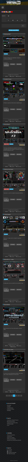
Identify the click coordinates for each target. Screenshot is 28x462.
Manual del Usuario (11, 421)
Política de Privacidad (11, 438)
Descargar (9, 405)
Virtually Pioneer (7, 79)
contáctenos (9, 436)
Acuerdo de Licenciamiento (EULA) (14, 440)
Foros (8, 425)
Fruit (24, 53)
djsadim (23, 369)
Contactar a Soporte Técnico (12, 420)
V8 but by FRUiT (7, 34)
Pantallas (9, 410)
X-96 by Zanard (7, 214)
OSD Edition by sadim (8, 349)
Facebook (9, 449)
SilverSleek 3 (7, 124)
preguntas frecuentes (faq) (12, 422)
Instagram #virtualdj (11, 452)
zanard (23, 188)
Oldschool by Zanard (8, 169)
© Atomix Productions (14, 460)
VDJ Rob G (23, 98)
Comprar (9, 406)
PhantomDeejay (22, 143)
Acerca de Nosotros (11, 434)
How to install (19, 76)
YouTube (9, 451)
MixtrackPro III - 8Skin (9, 259)
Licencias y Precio (10, 409)
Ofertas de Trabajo (10, 437)
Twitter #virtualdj (11, 453)
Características (10, 407)
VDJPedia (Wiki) (10, 424)
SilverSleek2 (7, 304)
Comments (12, 76)
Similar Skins (13, 345)
